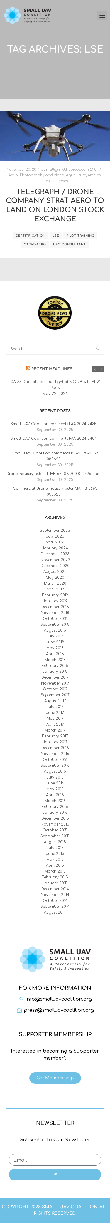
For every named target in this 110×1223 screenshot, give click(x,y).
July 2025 (55, 536)
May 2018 (55, 648)
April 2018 (55, 654)
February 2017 (55, 736)
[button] (102, 15)
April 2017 (55, 724)
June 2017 (55, 713)
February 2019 (55, 595)
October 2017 (55, 689)
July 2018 (55, 636)
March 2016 (55, 801)
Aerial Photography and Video (36, 175)
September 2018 (55, 625)
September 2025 (55, 531)
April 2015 (55, 865)
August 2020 (55, 572)
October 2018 (55, 619)
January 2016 (55, 813)
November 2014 (55, 895)
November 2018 (55, 613)
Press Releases (55, 181)
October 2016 (55, 760)
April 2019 (55, 589)
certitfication (30, 235)
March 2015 (55, 871)
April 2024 (55, 542)
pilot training (80, 235)
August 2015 (55, 842)
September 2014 (55, 907)
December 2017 (55, 677)
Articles (94, 175)
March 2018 (55, 660)
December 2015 (55, 818)
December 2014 (55, 889)
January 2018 (55, 672)
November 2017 (55, 683)
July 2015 (55, 848)
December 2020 (55, 566)
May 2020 (55, 578)
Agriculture (76, 175)
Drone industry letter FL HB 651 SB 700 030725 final (53, 474)
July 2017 (55, 707)
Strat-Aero (35, 244)
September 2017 (55, 695)
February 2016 (55, 807)
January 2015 (55, 883)
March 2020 (55, 583)
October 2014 (55, 901)
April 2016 (55, 795)
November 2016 (55, 754)
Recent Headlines (51, 369)
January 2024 (55, 548)
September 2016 (55, 766)
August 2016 (55, 771)
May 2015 (55, 860)
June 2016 (55, 783)
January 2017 (55, 742)
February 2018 (55, 666)
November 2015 (55, 824)
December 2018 (55, 607)
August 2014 (55, 912)
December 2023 (55, 554)
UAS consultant (69, 244)
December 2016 (55, 748)
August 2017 (55, 701)
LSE (56, 235)
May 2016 (55, 789)
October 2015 (55, 830)
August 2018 (55, 630)
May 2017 (55, 719)
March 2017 (55, 730)
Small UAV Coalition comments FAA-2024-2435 (54, 424)
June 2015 (55, 854)
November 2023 (55, 560)
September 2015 (55, 836)
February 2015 (55, 877)
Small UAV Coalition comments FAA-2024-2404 (54, 439)
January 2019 (55, 601)
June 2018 (55, 642)
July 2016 (55, 777)
